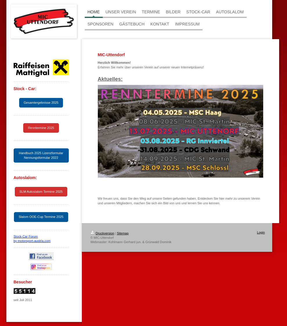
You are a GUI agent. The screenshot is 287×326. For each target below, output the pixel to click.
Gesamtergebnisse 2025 (41, 102)
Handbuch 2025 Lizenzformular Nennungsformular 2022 (41, 155)
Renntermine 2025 (41, 128)
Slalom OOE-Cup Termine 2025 (41, 216)
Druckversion (102, 233)
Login (261, 232)
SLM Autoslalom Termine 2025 (41, 191)
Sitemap (123, 233)
